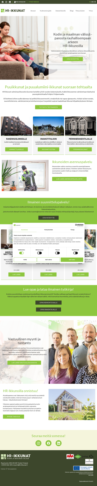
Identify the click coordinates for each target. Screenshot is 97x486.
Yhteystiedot (80, 11)
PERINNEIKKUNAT (80, 149)
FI (89, 2)
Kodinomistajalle (45, 11)
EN (92, 2)
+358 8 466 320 (6, 465)
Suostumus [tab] (24, 229)
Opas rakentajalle (48, 309)
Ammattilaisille (60, 11)
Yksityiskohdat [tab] (48, 229)
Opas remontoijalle (48, 302)
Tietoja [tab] (72, 229)
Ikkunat (33, 11)
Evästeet (3, 469)
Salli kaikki (72, 259)
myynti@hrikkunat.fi (20, 465)
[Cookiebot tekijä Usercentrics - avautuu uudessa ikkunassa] (76, 225)
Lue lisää (16, 274)
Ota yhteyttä (73, 59)
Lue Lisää (90, 475)
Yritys (91, 11)
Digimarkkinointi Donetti (86, 481)
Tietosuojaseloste (11, 469)
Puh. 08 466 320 (19, 2)
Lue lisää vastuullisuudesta (24, 363)
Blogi (71, 11)
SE (95, 2)
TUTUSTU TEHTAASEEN (48, 107)
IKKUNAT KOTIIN (48, 149)
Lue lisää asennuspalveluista (69, 179)
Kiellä (25, 259)
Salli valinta (48, 259)
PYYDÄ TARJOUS (13, 417)
